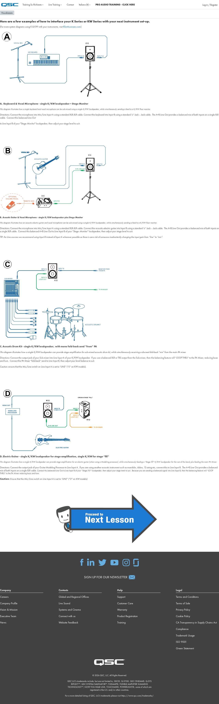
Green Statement (185, 648)
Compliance (182, 629)
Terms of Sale (183, 603)
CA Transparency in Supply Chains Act (196, 622)
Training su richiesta (33, 4)
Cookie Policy (183, 616)
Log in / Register (210, 4)
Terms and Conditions (187, 597)
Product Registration (127, 616)
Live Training (55, 4)
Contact (70, 4)
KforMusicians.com (72, 26)
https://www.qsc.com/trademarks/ (137, 695)
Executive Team (8, 616)
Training (121, 622)
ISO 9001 (181, 642)
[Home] (10, 4)
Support (121, 597)
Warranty (122, 609)
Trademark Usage (185, 635)
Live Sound (64, 603)
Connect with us (67, 616)
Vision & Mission (9, 609)
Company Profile (8, 603)
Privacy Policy (183, 609)
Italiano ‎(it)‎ (85, 4)
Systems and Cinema (70, 609)
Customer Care (125, 603)
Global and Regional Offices (74, 597)
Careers (4, 597)
